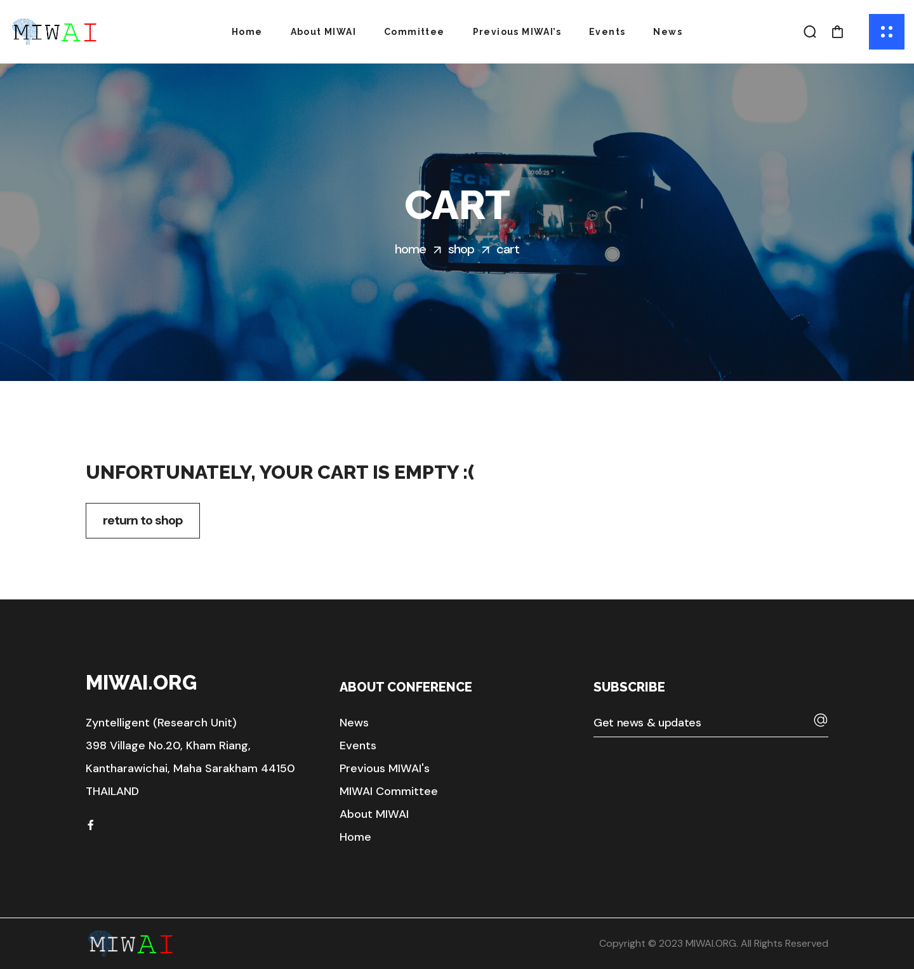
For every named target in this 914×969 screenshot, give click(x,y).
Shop (461, 249)
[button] (810, 31)
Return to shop (143, 520)
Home (410, 249)
